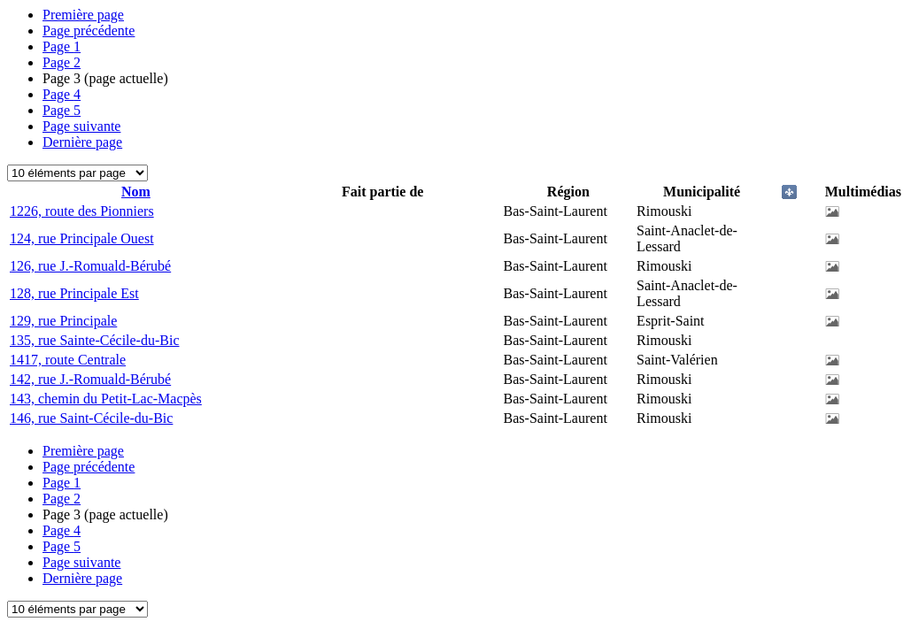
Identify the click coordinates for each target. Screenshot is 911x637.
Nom (136, 191)
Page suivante (81, 126)
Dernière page (82, 142)
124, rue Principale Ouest (82, 238)
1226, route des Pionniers (82, 211)
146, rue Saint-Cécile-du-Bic (91, 418)
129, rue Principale (63, 320)
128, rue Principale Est (74, 293)
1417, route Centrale (68, 359)
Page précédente (88, 30)
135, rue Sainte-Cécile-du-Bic (95, 340)
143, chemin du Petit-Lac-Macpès (106, 398)
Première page (83, 14)
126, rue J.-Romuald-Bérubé (90, 265)
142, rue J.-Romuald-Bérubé (90, 379)
